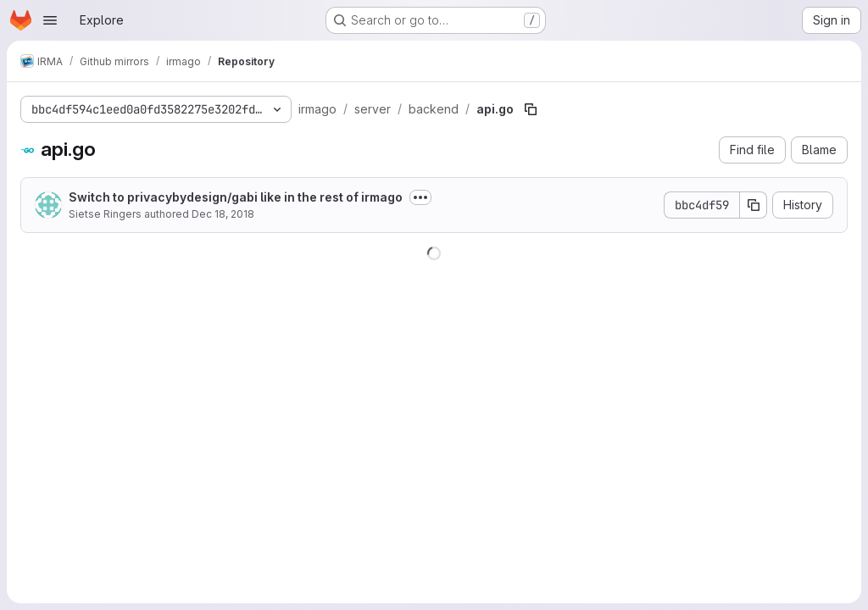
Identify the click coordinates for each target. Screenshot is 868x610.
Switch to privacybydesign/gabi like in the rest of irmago (236, 197)
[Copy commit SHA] (753, 205)
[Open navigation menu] (50, 20)
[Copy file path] (530, 109)
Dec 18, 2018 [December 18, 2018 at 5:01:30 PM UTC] (223, 214)
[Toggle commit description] (420, 197)
